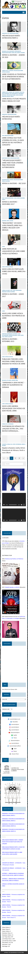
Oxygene (11, 220)
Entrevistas (4, 33)
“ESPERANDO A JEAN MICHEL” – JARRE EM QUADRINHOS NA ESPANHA (13, 384)
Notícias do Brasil (6, 72)
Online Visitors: (6, 927)
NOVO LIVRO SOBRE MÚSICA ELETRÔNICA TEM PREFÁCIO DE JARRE (13, 315)
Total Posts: (5, 944)
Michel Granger (19, 95)
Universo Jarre (14, 380)
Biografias (4, 51)
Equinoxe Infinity (5, 179)
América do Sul (5, 70)
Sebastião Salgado (6, 96)
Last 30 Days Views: (7, 938)
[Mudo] (21, 504)
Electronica (6, 93)
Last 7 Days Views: (6, 937)
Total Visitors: (5, 942)
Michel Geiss (14, 52)
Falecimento (11, 51)
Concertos (11, 70)
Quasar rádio (14, 689)
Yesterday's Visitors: (7, 935)
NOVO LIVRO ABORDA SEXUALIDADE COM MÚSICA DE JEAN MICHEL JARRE (13, 408)
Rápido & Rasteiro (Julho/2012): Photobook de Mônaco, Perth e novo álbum (13, 450)
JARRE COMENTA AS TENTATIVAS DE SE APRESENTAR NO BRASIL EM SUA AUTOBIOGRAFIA (14, 76)
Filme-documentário (9, 198)
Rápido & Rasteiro (21, 52)
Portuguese (17, 1)
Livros (15, 198)
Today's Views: (5, 929)
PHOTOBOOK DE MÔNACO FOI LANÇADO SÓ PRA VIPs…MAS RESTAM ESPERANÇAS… (13, 428)
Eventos (11, 179)
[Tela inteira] (24, 504)
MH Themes (22, 952)
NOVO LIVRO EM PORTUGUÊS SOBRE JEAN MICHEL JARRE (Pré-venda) (14, 271)
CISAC (3, 198)
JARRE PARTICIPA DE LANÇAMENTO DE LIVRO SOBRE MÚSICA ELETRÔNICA (13, 251)
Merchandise (18, 290)
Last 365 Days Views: (7, 940)
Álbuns (10, 92)
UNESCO (12, 96)
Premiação (4, 291)
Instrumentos (18, 51)
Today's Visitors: (6, 931)
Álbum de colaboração (7, 333)
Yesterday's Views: (6, 933)
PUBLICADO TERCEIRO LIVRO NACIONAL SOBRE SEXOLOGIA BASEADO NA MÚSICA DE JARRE (13, 361)
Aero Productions (6, 158)
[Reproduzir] (4, 504)
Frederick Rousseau (13, 335)
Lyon (3, 135)
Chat (13, 92)
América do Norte (6, 290)
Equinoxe (4, 220)
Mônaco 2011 (5, 424)
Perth (14, 444)
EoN (8, 33)
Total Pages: (5, 946)
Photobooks (10, 424)
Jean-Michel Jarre (6, 689)
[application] (14, 499)
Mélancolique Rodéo (13, 33)
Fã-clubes (9, 380)
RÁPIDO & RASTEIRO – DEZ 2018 (14, 183)
